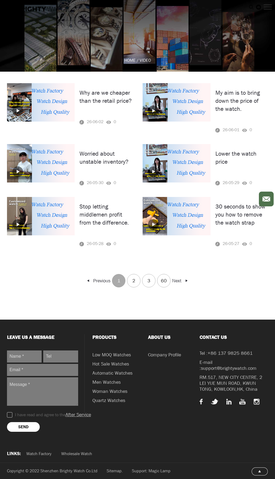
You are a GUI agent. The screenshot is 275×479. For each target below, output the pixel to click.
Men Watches (106, 382)
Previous (98, 281)
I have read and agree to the (49, 414)
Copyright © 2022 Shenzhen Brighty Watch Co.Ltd (52, 471)
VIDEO (145, 60)
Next (180, 281)
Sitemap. (115, 471)
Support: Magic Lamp (151, 471)
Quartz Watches (108, 400)
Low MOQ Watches (111, 355)
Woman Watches (109, 391)
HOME (130, 60)
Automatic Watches (112, 373)
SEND (23, 427)
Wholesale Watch (76, 453)
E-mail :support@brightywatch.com (228, 365)
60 (164, 281)
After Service (78, 415)
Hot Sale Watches (110, 364)
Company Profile (164, 355)
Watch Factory (39, 453)
